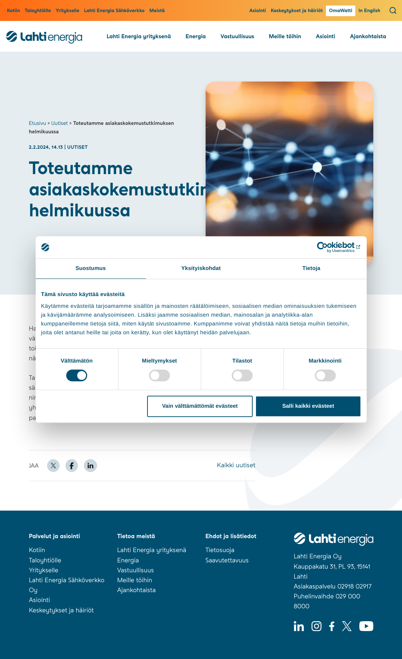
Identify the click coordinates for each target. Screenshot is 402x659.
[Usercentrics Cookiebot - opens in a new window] (329, 247)
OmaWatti (340, 11)
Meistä (156, 11)
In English (369, 11)
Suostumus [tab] (90, 268)
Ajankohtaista (368, 36)
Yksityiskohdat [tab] (201, 268)
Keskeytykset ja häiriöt (297, 11)
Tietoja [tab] (311, 268)
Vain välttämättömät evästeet (200, 406)
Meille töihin (285, 36)
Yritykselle (67, 11)
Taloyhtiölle (38, 11)
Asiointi (257, 11)
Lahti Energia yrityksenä (139, 36)
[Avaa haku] (393, 10)
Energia (196, 36)
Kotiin (13, 11)
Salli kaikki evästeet (308, 406)
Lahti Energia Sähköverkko (114, 11)
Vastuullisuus (237, 36)
